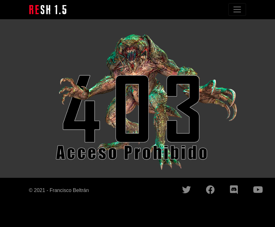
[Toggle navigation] (237, 9)
